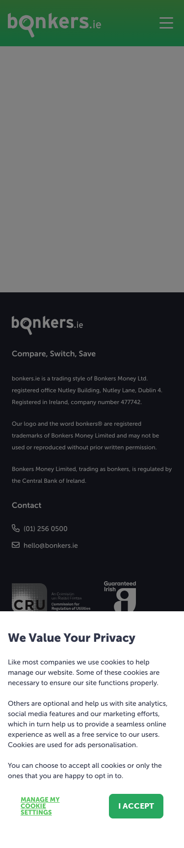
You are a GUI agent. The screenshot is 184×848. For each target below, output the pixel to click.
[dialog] (92, 424)
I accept (136, 806)
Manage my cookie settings (40, 806)
